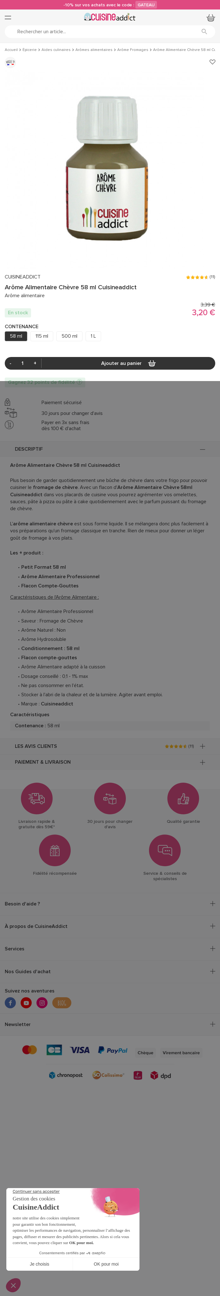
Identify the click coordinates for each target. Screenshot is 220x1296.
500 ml (69, 336)
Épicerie (30, 50)
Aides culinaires (56, 50)
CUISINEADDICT (23, 277)
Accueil (11, 50)
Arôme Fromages (132, 50)
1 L (93, 336)
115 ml (42, 336)
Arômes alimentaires (94, 50)
